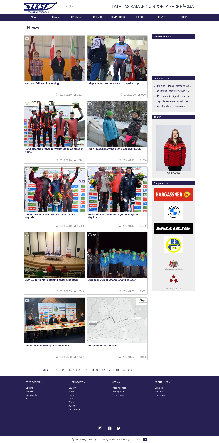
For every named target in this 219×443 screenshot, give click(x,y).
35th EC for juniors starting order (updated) (51, 279)
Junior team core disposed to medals (47, 345)
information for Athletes (102, 345)
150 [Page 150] (98, 370)
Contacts (158, 387)
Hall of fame (74, 409)
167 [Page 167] (123, 370)
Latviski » (68, 6)
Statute (29, 391)
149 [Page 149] (92, 370)
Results (97, 17)
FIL (27, 398)
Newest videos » (162, 36)
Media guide (118, 391)
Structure (30, 387)
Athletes (73, 405)
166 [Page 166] (117, 370)
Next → (131, 370)
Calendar (76, 17)
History (72, 395)
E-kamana (159, 395)
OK (145, 439)
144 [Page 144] (63, 370)
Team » (158, 116)
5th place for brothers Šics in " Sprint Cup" (114, 83)
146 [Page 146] (75, 370)
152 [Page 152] (109, 370)
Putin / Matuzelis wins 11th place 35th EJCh (114, 148)
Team (55, 17)
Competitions (119, 17)
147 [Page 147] (80, 370)
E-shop (183, 17)
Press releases (119, 387)
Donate (161, 17)
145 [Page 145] (69, 370)
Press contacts (119, 395)
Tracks (72, 402)
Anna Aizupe (174, 172)
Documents (31, 395)
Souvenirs (159, 391)
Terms (72, 398)
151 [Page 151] (103, 370)
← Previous (42, 370)
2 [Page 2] (56, 370)
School (140, 17)
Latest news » (161, 78)
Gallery (72, 387)
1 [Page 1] (53, 370)
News (34, 17)
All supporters (173, 288)
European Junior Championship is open (112, 279)
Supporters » (161, 183)
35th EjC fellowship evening (42, 83)
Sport (71, 391)
